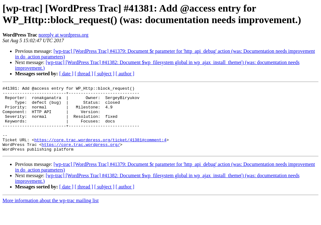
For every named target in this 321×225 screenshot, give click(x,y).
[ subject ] (104, 73)
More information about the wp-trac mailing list (51, 213)
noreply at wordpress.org (63, 35)
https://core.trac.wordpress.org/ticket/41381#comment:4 (100, 151)
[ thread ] (84, 73)
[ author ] (125, 73)
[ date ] (66, 73)
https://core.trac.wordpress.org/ (81, 156)
